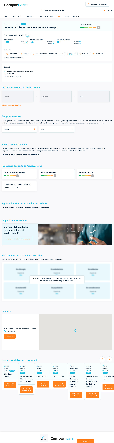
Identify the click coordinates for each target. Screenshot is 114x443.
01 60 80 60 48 (9, 74)
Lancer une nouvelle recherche (53, 11)
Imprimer (108, 11)
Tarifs (67, 17)
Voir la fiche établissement (10, 385)
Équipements (30, 17)
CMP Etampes (42, 377)
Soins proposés (16, 17)
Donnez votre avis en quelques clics (18, 240)
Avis (59, 17)
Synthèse (4, 17)
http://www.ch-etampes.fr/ (12, 77)
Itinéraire (76, 17)
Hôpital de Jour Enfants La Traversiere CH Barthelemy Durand (92, 382)
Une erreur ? (85, 441)
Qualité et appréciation (46, 17)
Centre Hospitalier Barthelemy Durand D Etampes (74, 382)
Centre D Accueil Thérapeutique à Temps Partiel (26, 379)
